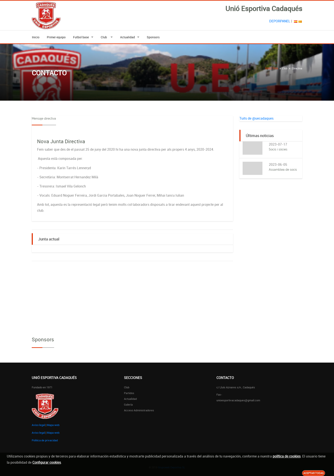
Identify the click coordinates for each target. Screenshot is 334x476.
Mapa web (53, 425)
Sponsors (153, 37)
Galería (128, 404)
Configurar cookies (46, 462)
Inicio (35, 37)
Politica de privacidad (45, 440)
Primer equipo (56, 37)
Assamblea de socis (283, 169)
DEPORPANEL (279, 21)
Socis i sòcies (278, 149)
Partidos (129, 393)
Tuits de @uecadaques (256, 118)
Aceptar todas (313, 473)
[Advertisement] (270, 251)
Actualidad (127, 37)
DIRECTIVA (271, 68)
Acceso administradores (139, 410)
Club (104, 37)
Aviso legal (38, 425)
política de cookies (287, 456)
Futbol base (81, 37)
